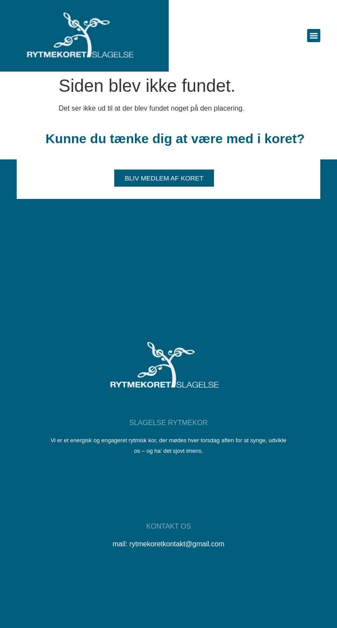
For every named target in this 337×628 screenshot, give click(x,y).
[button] (313, 35)
